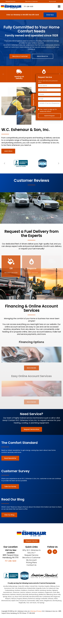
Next (58, 163)
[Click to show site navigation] (59, 6)
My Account (52, 1)
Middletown (42, 594)
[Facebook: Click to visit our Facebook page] (49, 552)
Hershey (49, 590)
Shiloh (56, 598)
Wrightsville (22, 603)
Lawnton (22, 592)
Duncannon (7, 588)
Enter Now (50, 15)
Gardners (17, 590)
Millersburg (49, 594)
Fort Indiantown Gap (52, 588)
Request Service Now (31, 429)
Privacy (39, 611)
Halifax (37, 590)
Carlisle (26, 586)
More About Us (42, 56)
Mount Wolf (18, 596)
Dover (58, 586)
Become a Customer (31, 1)
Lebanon (28, 592)
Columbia (41, 586)
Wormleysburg (57, 601)
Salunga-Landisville (41, 598)
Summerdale (31, 601)
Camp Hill (21, 586)
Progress (19, 598)
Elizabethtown (22, 588)
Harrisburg (43, 590)
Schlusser (50, 598)
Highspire (55, 590)
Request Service (10, 1)
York (27, 603)
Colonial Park (33, 586)
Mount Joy (11, 596)
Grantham (31, 590)
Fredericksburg (9, 590)
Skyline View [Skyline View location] (15, 601)
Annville (5, 586)
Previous (3, 74)
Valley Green (39, 601)
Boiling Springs (12, 586)
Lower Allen (56, 592)
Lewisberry (41, 592)
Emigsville (39, 588)
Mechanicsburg (33, 594)
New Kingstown (55, 596)
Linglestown (48, 592)
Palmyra (13, 598)
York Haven (32, 603)
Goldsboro (24, 590)
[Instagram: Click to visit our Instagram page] (54, 552)
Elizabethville (31, 588)
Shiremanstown (6, 601)
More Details (31, 368)
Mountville (26, 596)
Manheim (13, 594)
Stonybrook (22, 601)
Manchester (6, 594)
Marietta (19, 594)
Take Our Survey (10, 486)
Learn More (8, 151)
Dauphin (46, 586)
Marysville (25, 594)
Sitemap (33, 611)
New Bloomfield (34, 596)
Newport (7, 598)
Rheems (25, 598)
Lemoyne (34, 592)
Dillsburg (52, 586)
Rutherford (31, 598)
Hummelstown (7, 592)
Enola (43, 588)
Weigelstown (48, 601)
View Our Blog (9, 515)
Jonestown (16, 592)
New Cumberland (44, 596)
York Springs (40, 603)
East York (14, 588)
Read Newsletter (10, 458)
